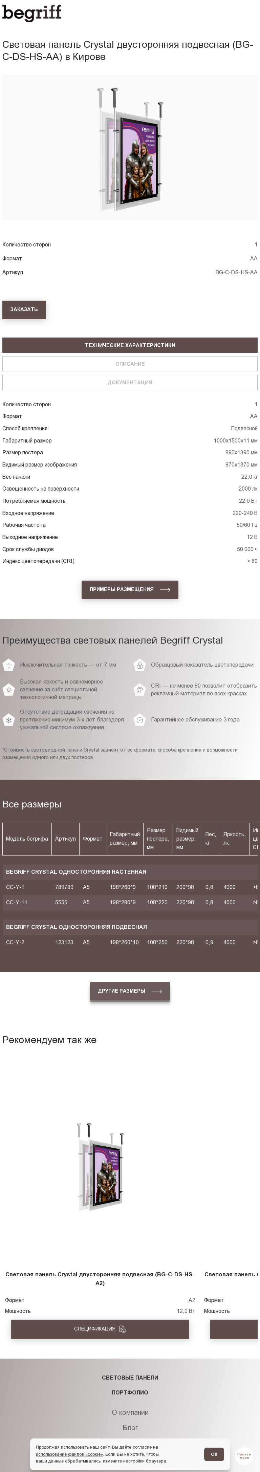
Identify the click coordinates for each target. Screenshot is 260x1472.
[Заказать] (24, 310)
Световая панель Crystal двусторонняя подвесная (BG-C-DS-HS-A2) (100, 1278)
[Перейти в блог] (244, 1456)
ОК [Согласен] (214, 1454)
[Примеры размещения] (130, 590)
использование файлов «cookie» (69, 1454)
